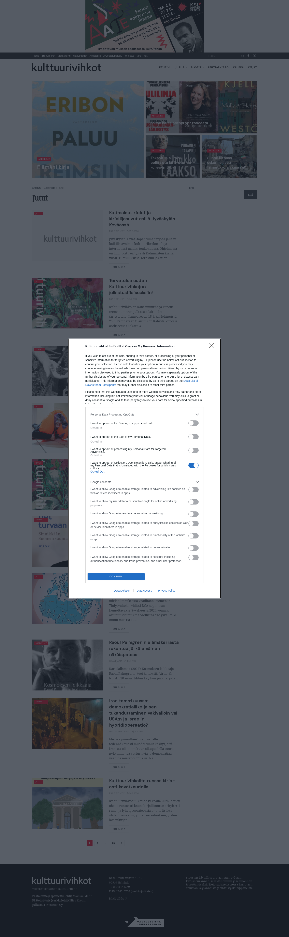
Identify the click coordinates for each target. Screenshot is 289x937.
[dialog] (145, 468)
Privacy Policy (166, 590)
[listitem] (145, 414)
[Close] (213, 346)
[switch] (193, 423)
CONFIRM (116, 576)
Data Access (144, 590)
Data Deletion (122, 590)
